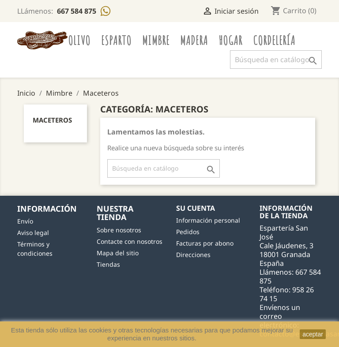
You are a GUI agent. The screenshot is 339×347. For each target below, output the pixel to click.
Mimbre (156, 40)
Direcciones (193, 254)
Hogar (230, 40)
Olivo (79, 40)
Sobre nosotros (119, 230)
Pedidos (188, 232)
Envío (25, 221)
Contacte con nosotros (129, 241)
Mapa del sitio (118, 253)
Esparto (116, 40)
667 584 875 (77, 11)
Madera (194, 40)
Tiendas (108, 264)
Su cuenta (195, 208)
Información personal (208, 220)
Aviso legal (33, 232)
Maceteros (52, 120)
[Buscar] (276, 59)
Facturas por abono (205, 243)
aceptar (312, 334)
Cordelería (274, 40)
